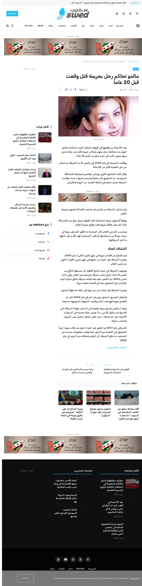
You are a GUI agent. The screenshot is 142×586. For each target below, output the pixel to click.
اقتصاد (72, 26)
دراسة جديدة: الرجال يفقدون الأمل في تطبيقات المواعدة (20, 207)
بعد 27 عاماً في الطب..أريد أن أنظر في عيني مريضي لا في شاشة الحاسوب (110, 507)
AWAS (38, 26)
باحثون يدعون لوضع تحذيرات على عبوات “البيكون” (98, 412)
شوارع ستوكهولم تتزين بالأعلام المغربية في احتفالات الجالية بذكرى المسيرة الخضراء (22, 139)
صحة (90, 26)
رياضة (48, 26)
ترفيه (99, 26)
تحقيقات (60, 26)
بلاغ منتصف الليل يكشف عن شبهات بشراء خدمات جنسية (19, 190)
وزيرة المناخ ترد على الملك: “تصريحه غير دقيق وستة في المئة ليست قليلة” (70, 413)
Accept (23, 578)
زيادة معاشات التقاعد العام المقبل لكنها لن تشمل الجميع (20, 172)
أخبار (109, 26)
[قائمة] (136, 26)
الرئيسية (117, 26)
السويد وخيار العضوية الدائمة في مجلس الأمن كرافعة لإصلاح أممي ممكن (110, 529)
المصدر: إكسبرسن (115, 347)
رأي (81, 26)
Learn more (133, 578)
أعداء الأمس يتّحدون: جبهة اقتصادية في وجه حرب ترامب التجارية (63, 483)
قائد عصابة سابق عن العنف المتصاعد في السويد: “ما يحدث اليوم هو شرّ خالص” (95, 3)
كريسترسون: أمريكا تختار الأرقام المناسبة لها (64, 498)
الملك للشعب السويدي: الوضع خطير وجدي (64, 513)
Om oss (10, 14)
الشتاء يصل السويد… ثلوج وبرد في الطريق (21, 157)
